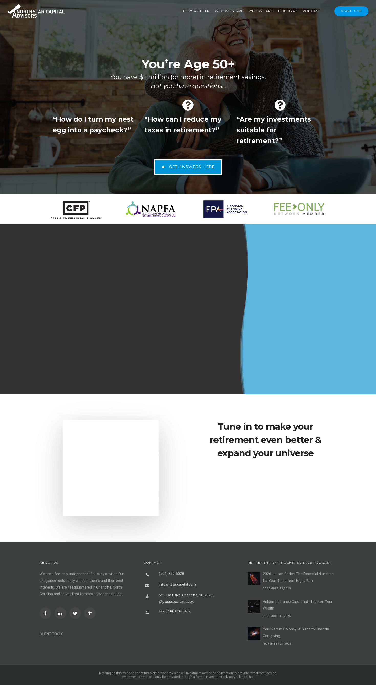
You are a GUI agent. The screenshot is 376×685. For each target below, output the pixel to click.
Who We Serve (229, 11)
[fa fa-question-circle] (95, 105)
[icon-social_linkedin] (62, 613)
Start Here (351, 11)
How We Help (196, 11)
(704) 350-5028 (171, 574)
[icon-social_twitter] (76, 613)
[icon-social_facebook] (47, 613)
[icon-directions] (91, 613)
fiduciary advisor (104, 574)
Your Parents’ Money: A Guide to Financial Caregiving (296, 632)
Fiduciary (287, 11)
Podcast (311, 11)
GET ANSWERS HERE (188, 166)
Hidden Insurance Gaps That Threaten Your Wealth (297, 605)
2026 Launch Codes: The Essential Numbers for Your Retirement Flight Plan (298, 577)
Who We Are (261, 11)
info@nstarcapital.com (177, 584)
